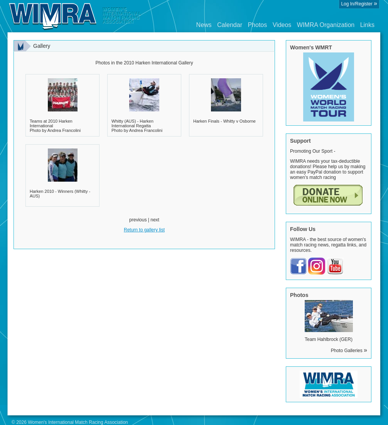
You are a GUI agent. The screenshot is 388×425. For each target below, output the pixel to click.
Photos (257, 25)
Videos (282, 25)
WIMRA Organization (325, 25)
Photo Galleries (349, 350)
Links (367, 25)
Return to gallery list (144, 230)
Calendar (229, 25)
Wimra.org (75, 16)
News (204, 25)
